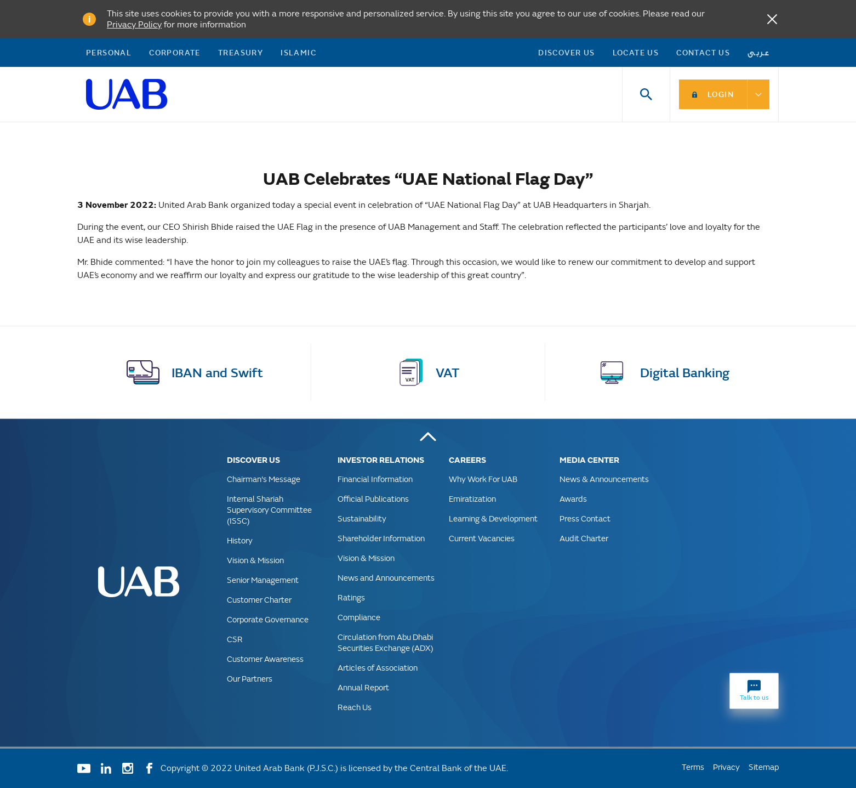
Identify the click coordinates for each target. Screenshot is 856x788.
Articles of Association (378, 667)
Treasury (240, 52)
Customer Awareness (265, 659)
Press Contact (585, 518)
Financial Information (375, 479)
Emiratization (472, 499)
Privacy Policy (134, 24)
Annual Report (363, 687)
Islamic (298, 52)
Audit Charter (584, 538)
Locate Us (636, 52)
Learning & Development (493, 518)
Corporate (175, 52)
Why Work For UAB (483, 479)
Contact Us (703, 52)
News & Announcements (604, 479)
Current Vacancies (482, 538)
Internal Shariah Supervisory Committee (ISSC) (269, 510)
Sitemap (764, 767)
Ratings (351, 597)
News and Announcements (386, 577)
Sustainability (362, 518)
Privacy (726, 767)
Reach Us (355, 707)
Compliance (359, 617)
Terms (693, 767)
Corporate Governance (268, 619)
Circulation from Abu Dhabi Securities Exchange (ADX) (385, 642)
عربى (758, 52)
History (240, 540)
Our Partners (249, 678)
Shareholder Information (381, 538)
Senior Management (263, 580)
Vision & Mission (255, 560)
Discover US (566, 52)
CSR (235, 639)
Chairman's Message (263, 479)
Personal (109, 52)
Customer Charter (259, 599)
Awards (573, 499)
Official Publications (373, 499)
